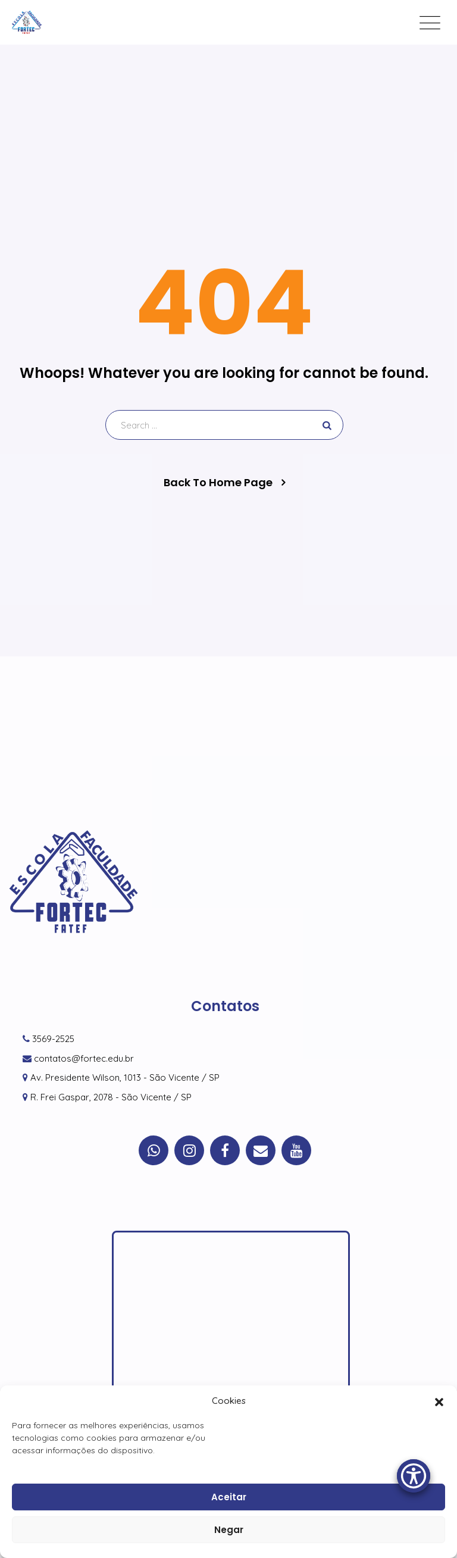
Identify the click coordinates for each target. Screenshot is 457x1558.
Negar (228, 1529)
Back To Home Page (218, 482)
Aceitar (228, 1497)
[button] (439, 1401)
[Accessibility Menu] (413, 1476)
